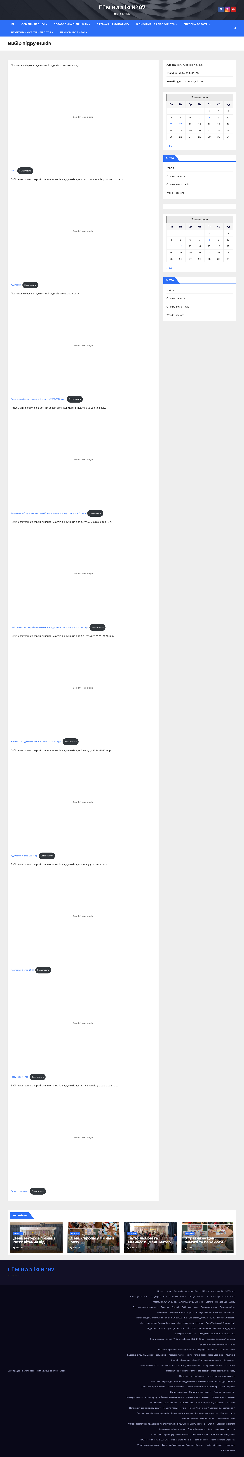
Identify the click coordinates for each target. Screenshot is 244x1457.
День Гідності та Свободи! (222, 1318)
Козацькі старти (176, 1355)
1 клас (168, 1291)
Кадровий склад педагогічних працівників (146, 1355)
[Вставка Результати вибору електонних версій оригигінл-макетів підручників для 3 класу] (83, 459)
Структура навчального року (221, 1429)
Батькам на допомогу (113, 24)
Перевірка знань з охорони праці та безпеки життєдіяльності (155, 1397)
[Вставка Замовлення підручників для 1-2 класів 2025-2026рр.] (83, 688)
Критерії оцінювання (180, 1360)
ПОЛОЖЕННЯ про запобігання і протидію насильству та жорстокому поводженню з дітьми (192, 1402)
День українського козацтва (190, 1323)
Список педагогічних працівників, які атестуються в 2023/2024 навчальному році (166, 1424)
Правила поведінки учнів (174, 1408)
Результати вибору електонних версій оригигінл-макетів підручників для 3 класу (48, 513)
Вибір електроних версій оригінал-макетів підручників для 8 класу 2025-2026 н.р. (49, 627)
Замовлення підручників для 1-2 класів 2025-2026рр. (36, 742)
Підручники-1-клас (19, 1077)
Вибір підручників (190, 1307)
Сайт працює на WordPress (21, 1371)
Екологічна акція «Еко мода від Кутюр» (216, 1328)
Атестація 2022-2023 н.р (223, 1291)
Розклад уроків (207, 1418)
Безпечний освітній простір (31, 32)
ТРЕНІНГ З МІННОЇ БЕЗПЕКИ (154, 1440)
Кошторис (230, 1355)
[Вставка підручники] (83, 231)
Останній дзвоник (178, 1392)
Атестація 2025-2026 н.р (191, 1302)
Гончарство (229, 1312)
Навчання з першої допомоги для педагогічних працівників (207, 1376)
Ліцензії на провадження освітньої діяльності (213, 1360)
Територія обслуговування (222, 1434)
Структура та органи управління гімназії (170, 1434)
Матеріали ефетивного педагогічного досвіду (187, 1371)
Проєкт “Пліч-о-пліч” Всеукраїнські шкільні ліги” (212, 1408)
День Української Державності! (220, 1323)
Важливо (18, 1233)
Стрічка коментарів (178, 184)
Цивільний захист (214, 1445)
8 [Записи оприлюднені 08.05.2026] (209, 117)
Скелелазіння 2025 (226, 1418)
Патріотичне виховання (200, 1392)
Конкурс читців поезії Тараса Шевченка (204, 1355)
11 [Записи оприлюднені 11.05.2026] (171, 123)
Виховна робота (196, 24)
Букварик (165, 1307)
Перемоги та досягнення (197, 1397)
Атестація (178, 1291)
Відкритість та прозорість (155, 24)
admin (18, 1248)
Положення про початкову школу (144, 1408)
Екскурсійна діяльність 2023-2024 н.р (217, 1333)
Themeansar (59, 1371)
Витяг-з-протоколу (19, 1191)
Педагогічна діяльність (71, 24)
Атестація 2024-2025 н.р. (165, 1302)
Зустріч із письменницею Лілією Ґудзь (217, 1344)
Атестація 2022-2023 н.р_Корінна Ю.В (148, 1296)
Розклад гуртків (228, 1413)
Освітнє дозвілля (176, 1387)
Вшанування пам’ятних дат (209, 1312)
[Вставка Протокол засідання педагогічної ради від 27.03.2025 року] (83, 345)
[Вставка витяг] (83, 117)
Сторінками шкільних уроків (172, 1429)
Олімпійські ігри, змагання (153, 1387)
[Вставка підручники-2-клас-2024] (83, 916)
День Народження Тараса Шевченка (157, 1323)
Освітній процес (33, 24)
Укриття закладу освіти (148, 1445)
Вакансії (175, 1307)
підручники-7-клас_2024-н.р (24, 856)
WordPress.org (175, 192)
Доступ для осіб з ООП (185, 1328)
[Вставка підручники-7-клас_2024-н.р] (83, 802)
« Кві (169, 146)
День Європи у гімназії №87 (92, 1240)
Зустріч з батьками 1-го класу (221, 1339)
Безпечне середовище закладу (220, 1302)
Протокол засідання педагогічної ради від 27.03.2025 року (38, 399)
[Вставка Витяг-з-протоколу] (83, 1137)
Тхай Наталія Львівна (181, 1440)
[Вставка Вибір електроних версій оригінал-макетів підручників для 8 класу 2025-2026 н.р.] (83, 574)
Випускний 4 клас (209, 1307)
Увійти (170, 167)
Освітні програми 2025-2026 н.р (202, 1387)
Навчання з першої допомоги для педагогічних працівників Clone (182, 1381)
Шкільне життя (228, 1450)
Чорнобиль (230, 1445)
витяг (13, 171)
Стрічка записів (176, 176)
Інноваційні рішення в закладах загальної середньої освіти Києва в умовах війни (196, 1349)
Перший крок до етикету (223, 1397)
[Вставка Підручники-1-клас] (83, 1023)
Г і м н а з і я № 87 (122, 7)
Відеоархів (162, 1312)
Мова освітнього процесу (223, 1371)
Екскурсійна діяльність (185, 1333)
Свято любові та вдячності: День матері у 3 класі (149, 1242)
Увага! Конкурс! (201, 1440)
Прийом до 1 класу (73, 32)
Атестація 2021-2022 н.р (197, 1291)
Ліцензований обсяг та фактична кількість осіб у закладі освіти (170, 1365)
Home (160, 1291)
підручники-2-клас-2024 (22, 970)
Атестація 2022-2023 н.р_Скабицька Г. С (189, 1296)
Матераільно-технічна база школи (218, 1365)
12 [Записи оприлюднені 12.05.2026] (180, 123)
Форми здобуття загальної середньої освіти (182, 1445)
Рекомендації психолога (206, 1413)
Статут (211, 1424)
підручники (16, 285)
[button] (235, 28)
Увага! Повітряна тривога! (223, 1440)
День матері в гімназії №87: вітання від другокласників (34, 1242)
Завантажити (25, 171)
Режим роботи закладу (182, 1413)
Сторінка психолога (226, 1424)
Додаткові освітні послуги (159, 1328)
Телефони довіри (199, 1434)
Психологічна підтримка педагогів (153, 1413)
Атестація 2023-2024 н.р (223, 1296)
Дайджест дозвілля (199, 1318)
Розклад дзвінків (190, 1418)
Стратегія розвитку (197, 1429)
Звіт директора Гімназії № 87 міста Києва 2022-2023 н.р (177, 1339)
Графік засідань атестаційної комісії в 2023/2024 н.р (161, 1318)
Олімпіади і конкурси (225, 1381)
